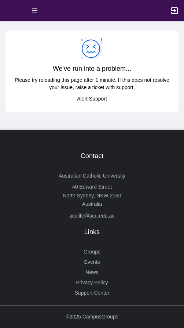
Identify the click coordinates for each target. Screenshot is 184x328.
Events (92, 262)
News (91, 272)
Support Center (92, 293)
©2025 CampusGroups (92, 317)
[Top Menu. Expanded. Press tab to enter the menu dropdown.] (35, 10)
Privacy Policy (92, 282)
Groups (92, 252)
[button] (9, 11)
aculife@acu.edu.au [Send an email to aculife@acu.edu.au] (92, 216)
